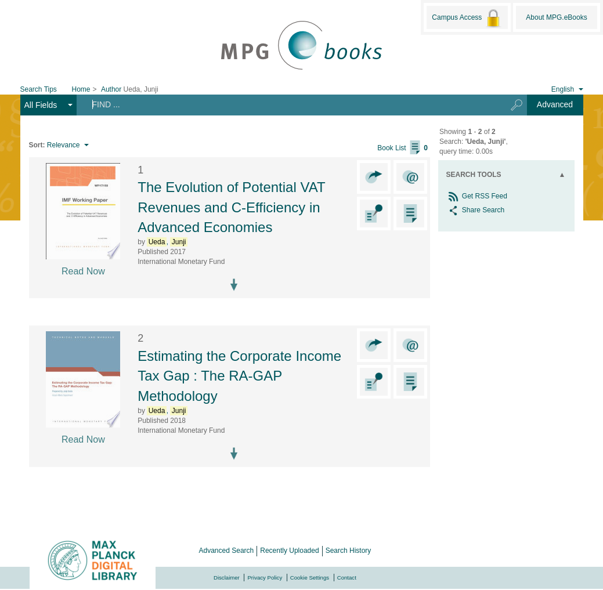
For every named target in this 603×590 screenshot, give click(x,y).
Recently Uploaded (289, 550)
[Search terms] (287, 104)
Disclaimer (227, 577)
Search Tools (473, 175)
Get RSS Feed (476, 196)
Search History (348, 550)
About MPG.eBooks (556, 17)
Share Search (475, 210)
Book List (402, 148)
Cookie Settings (309, 577)
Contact (346, 577)
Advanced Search (226, 550)
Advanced (555, 104)
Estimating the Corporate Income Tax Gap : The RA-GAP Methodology (239, 376)
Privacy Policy (264, 577)
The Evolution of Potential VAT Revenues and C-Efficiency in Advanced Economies (231, 207)
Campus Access (467, 18)
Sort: (37, 145)
